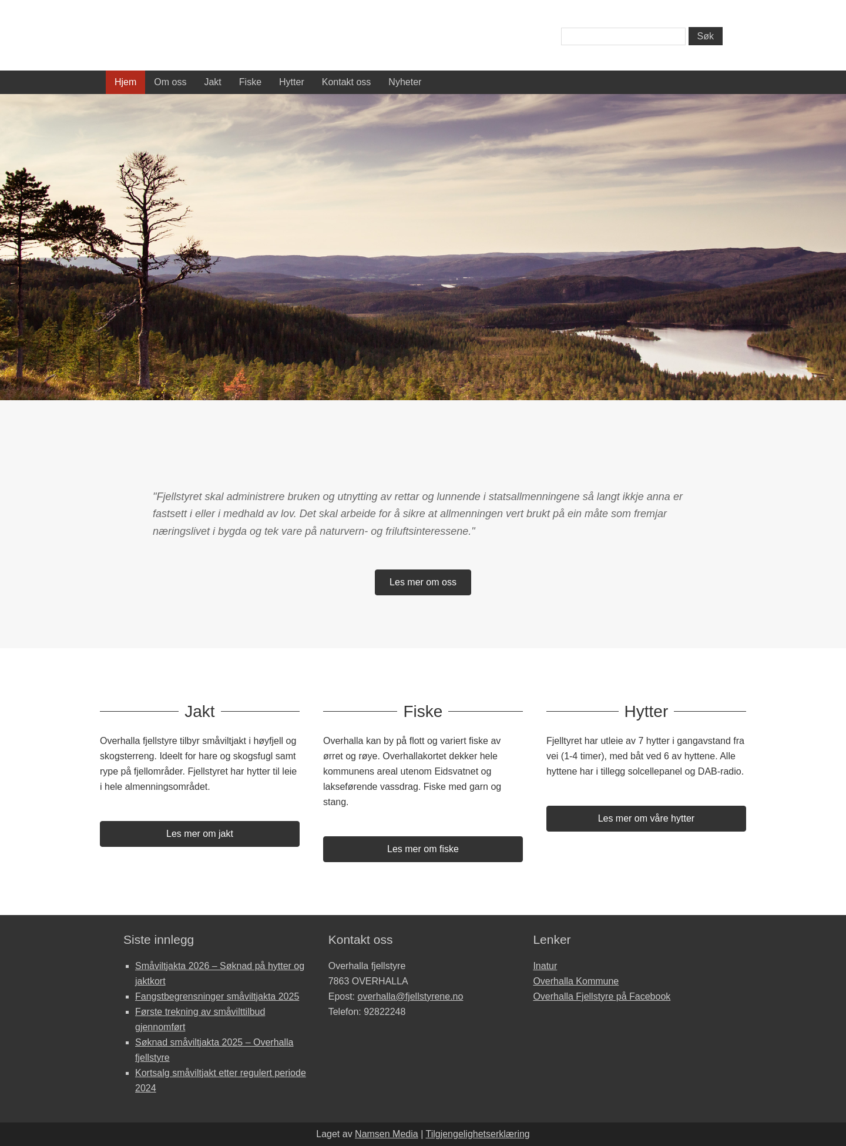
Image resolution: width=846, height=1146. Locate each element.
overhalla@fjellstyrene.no (411, 996)
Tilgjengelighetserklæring (477, 1134)
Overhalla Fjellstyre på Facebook (601, 996)
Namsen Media (386, 1134)
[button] (423, 582)
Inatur (545, 966)
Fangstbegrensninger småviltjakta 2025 (217, 996)
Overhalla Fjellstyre (212, 38)
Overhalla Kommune (576, 981)
